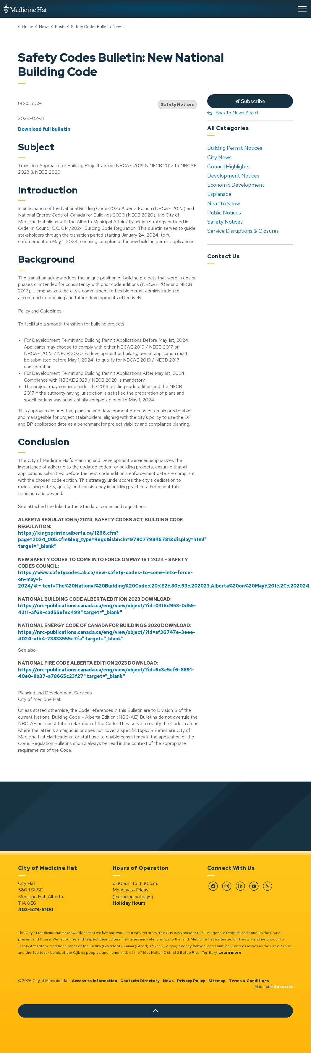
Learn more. (230, 952)
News (168, 980)
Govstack (283, 986)
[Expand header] (302, 9)
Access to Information (94, 980)
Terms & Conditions (249, 980)
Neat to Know (223, 203)
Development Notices (233, 175)
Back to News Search (238, 113)
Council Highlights (228, 166)
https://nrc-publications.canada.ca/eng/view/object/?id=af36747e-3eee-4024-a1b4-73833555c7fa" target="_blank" (106, 635)
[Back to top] (155, 1011)
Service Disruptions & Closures (243, 230)
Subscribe (250, 101)
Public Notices (224, 212)
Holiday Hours (129, 903)
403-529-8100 (35, 909)
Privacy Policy (191, 980)
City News (219, 157)
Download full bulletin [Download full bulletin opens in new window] (44, 129)
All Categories (228, 128)
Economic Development (235, 184)
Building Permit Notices (234, 147)
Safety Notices (177, 104)
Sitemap (217, 980)
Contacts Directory (140, 980)
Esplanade (219, 194)
